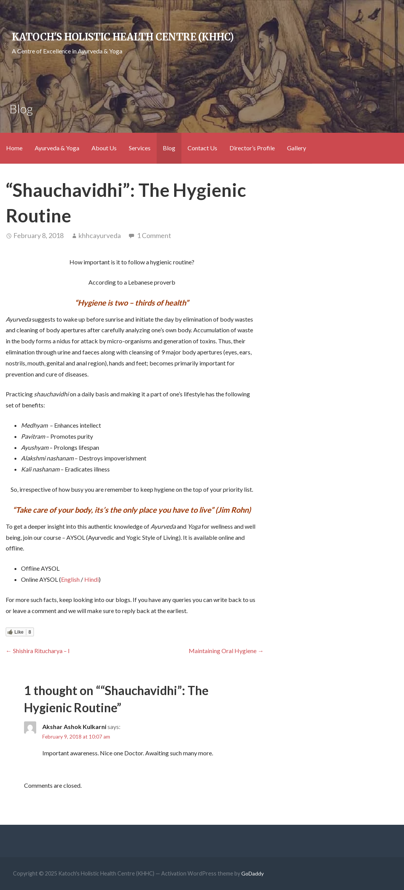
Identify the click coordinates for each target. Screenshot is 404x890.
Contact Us (202, 147)
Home (14, 147)
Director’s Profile (252, 147)
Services (140, 147)
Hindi (91, 579)
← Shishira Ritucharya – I (38, 650)
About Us (104, 147)
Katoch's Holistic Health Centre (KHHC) (123, 37)
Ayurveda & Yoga (57, 147)
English (70, 579)
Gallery (296, 147)
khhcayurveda (100, 235)
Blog (169, 147)
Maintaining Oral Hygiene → (226, 650)
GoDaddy (252, 873)
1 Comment (154, 235)
